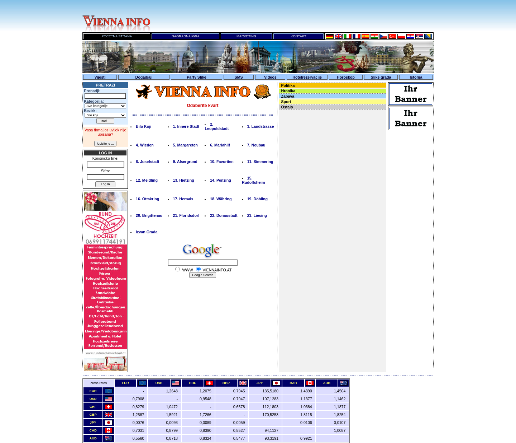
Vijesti (99, 77)
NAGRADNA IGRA (186, 36)
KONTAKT (298, 36)
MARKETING (246, 36)
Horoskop (346, 77)
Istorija (416, 77)
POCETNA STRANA (116, 36)
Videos (270, 77)
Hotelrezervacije (307, 77)
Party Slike (196, 77)
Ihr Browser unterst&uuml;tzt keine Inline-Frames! (294, 16)
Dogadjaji (144, 77)
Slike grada (381, 77)
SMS (239, 77)
